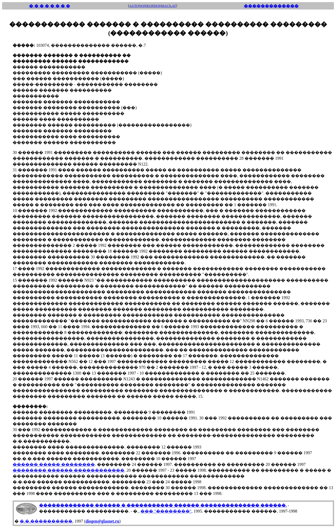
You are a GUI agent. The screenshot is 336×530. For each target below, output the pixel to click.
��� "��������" (165, 511)
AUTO (134, 6)
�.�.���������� (46, 521)
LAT (173, 6)
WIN (142, 6)
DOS (157, 6)
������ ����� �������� (54, 464)
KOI (150, 6)
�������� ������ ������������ (68, 470)
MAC (165, 6)
